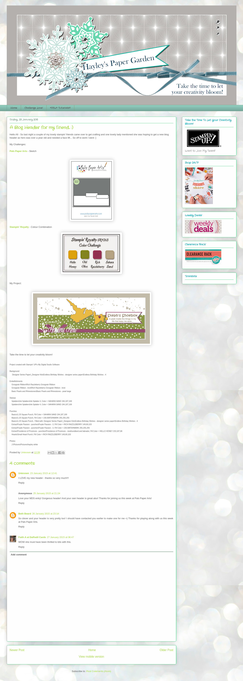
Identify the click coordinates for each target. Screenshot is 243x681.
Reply (21, 482)
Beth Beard (24, 513)
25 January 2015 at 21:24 (46, 493)
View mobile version (91, 656)
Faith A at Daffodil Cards (32, 537)
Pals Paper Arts (18, 151)
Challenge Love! (33, 108)
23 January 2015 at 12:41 (43, 473)
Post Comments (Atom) (98, 671)
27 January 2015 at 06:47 (60, 537)
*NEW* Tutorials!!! (60, 108)
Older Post (166, 650)
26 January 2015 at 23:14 (45, 513)
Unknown (23, 473)
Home (13, 108)
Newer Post (17, 650)
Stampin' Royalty (19, 227)
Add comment (19, 554)
